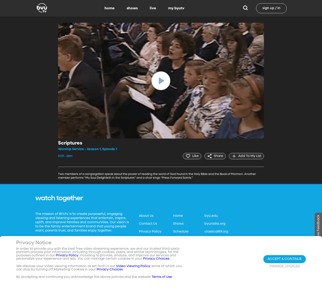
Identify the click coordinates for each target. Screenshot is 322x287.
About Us (146, 216)
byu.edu (211, 216)
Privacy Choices (110, 269)
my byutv (176, 8)
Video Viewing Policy (133, 266)
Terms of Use (162, 277)
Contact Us (148, 224)
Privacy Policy (150, 231)
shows (132, 8)
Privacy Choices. (156, 258)
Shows (178, 224)
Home (178, 216)
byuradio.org (214, 224)
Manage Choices (285, 266)
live (153, 8)
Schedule (180, 231)
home (109, 8)
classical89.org (216, 231)
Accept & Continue (284, 259)
